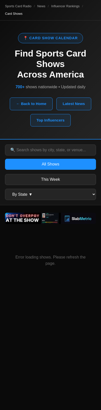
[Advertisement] (50, 349)
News (41, 6)
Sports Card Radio (18, 6)
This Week (50, 179)
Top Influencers (51, 120)
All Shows (50, 164)
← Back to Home (31, 104)
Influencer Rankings (65, 6)
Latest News (74, 104)
